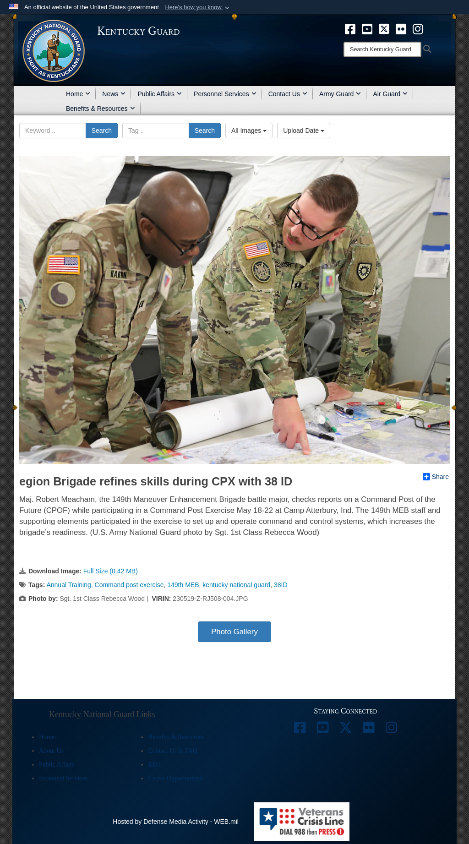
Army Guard (340, 94)
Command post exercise (129, 584)
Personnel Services (225, 94)
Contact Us (287, 94)
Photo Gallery (234, 631)
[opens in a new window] (350, 28)
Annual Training (68, 584)
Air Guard (390, 94)
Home (78, 94)
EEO (154, 764)
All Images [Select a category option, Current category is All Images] (249, 130)
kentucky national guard (236, 584)
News (113, 94)
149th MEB (183, 584)
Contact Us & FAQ (172, 750)
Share (436, 476)
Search (102, 130)
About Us (51, 750)
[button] (198, 7)
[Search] (382, 49)
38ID (281, 584)
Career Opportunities (175, 778)
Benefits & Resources (100, 108)
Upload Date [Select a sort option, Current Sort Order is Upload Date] (303, 130)
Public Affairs (159, 94)
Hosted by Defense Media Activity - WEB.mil (176, 821)
